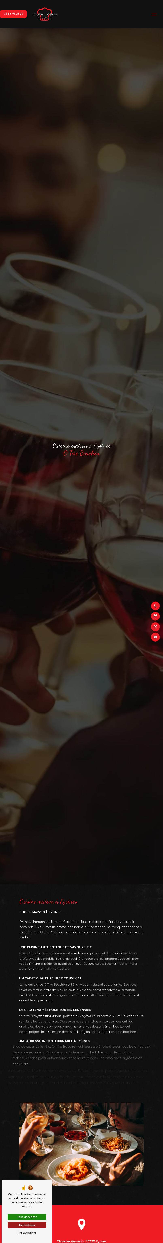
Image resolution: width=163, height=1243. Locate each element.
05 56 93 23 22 (13, 14)
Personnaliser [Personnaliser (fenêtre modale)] (26, 1233)
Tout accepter (27, 1217)
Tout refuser (26, 1225)
